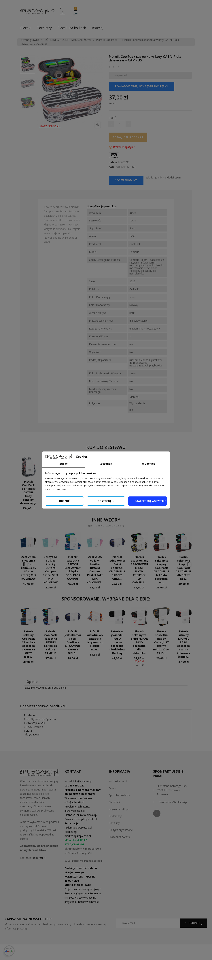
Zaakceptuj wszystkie (150, 501)
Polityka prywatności (121, 830)
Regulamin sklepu (119, 809)
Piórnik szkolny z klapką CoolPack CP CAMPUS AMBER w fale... (183, 567)
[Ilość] (119, 124)
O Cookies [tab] (148, 463)
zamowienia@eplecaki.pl (173, 802)
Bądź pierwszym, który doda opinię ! (45, 687)
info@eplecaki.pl (82, 781)
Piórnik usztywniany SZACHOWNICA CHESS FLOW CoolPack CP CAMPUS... (141, 569)
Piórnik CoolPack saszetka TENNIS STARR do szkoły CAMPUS (50, 642)
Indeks (113, 162)
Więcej (97, 28)
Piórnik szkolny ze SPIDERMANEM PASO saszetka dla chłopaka (141, 642)
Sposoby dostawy (119, 795)
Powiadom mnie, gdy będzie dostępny (141, 86)
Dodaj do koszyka (128, 137)
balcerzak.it (39, 857)
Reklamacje (115, 816)
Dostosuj (106, 501)
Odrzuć (64, 501)
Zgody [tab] (63, 463)
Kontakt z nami (118, 781)
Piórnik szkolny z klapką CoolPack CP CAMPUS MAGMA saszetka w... (161, 569)
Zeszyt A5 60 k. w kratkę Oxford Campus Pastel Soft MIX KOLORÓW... (95, 569)
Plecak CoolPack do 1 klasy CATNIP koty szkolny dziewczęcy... (29, 492)
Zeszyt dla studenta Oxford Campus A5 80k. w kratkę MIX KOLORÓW (28, 567)
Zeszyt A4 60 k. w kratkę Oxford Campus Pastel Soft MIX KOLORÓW (50, 569)
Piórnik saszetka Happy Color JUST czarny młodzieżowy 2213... (162, 642)
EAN (111, 167)
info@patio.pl (31, 734)
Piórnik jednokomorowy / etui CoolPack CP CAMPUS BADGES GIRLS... (120, 567)
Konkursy (114, 823)
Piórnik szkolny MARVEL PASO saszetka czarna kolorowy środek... (183, 643)
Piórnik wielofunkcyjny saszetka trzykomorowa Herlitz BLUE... (97, 640)
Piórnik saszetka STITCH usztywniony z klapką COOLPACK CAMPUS (73, 567)
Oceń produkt (126, 180)
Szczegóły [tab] (106, 463)
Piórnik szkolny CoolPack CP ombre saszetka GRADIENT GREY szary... (28, 643)
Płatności (114, 802)
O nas (112, 788)
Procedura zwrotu (119, 837)
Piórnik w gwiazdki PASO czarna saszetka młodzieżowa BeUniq (118, 642)
